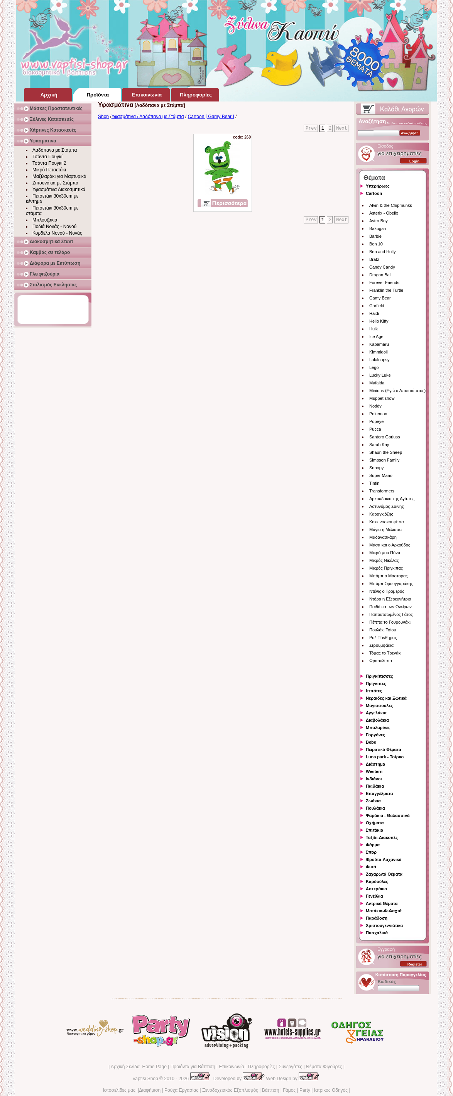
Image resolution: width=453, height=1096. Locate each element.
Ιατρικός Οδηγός (331, 1090)
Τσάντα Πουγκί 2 (49, 163)
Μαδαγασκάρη (383, 537)
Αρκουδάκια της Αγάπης (391, 498)
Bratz (374, 259)
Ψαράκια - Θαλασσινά (388, 815)
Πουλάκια (375, 808)
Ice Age (376, 336)
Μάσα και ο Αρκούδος (389, 545)
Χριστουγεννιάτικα (384, 925)
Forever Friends (384, 282)
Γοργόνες (375, 734)
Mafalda (376, 383)
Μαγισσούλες (379, 705)
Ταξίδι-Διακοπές (382, 837)
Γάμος (289, 1090)
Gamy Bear (380, 298)
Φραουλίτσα (380, 660)
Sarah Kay (379, 444)
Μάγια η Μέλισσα (385, 529)
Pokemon (378, 413)
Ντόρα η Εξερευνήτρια (390, 599)
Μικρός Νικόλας (384, 560)
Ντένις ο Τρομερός (386, 591)
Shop (103, 116)
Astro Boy (378, 220)
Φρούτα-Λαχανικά (384, 859)
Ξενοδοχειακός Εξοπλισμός (230, 1090)
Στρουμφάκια (381, 645)
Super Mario (380, 475)
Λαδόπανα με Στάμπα (54, 150)
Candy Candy (382, 267)
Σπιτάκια (374, 830)
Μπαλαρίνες (378, 727)
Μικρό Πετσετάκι (49, 170)
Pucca (375, 429)
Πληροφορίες (261, 1066)
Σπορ (371, 852)
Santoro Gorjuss (384, 437)
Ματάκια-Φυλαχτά (384, 910)
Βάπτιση (270, 1090)
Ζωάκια (373, 800)
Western (374, 771)
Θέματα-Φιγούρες (324, 1066)
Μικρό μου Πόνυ (384, 552)
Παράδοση (376, 918)
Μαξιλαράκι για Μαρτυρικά (59, 176)
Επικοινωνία (231, 1066)
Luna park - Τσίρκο (385, 756)
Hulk (373, 328)
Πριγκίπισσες (379, 676)
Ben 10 (376, 244)
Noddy (375, 406)
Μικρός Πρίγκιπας (386, 568)
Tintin (374, 483)
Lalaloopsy (379, 359)
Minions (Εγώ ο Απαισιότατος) (397, 390)
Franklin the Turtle (386, 290)
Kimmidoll (378, 352)
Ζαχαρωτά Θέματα (384, 874)
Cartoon (374, 193)
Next (341, 128)
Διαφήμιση (150, 1090)
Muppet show (381, 398)
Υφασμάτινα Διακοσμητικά (58, 189)
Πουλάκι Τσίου (382, 629)
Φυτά (371, 866)
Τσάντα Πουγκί (47, 156)
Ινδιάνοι (374, 778)
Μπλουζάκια (44, 220)
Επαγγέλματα (379, 793)
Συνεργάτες (290, 1066)
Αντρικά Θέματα (381, 903)
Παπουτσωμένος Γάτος (391, 614)
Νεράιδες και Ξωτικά (386, 698)
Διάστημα (375, 764)
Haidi (374, 313)
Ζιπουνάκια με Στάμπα (55, 183)
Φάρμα (373, 844)
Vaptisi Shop (145, 1078)
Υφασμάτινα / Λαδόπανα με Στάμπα (148, 116)
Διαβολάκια (377, 720)
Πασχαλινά (377, 932)
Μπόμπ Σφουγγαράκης (391, 583)
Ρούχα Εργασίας (181, 1090)
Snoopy (376, 467)
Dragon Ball (380, 274)
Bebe (371, 742)
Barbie (375, 236)
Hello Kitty (379, 321)
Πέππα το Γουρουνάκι (390, 622)
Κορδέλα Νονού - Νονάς (57, 233)
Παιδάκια (375, 786)
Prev (311, 128)
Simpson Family (384, 460)
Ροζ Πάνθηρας (383, 637)
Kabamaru (379, 344)
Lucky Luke (380, 375)
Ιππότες (374, 690)
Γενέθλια (374, 896)
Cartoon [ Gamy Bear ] (211, 116)
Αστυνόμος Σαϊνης (386, 506)
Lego (374, 367)
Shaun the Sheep (385, 452)
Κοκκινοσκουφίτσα (386, 521)
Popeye (376, 421)
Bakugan (377, 228)
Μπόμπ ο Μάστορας (388, 575)
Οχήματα (375, 822)
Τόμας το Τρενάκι (385, 653)
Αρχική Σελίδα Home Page (139, 1066)
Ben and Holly (382, 251)
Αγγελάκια (376, 712)
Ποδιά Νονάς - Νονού (54, 226)
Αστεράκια (376, 888)
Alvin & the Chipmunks (390, 205)
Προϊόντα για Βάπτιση (193, 1066)
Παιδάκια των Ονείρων (390, 606)
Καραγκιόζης (381, 514)
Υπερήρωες (378, 186)
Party (304, 1090)
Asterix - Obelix (383, 213)
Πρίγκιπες (376, 683)
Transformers (381, 491)
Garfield (376, 305)
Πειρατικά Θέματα (383, 749)
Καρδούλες (377, 881)
